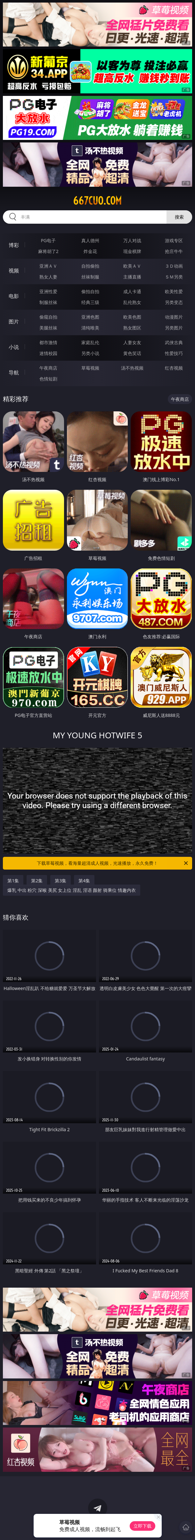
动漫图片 (174, 317)
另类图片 (174, 328)
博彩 (14, 245)
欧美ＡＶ (132, 266)
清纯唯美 (90, 328)
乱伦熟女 (132, 302)
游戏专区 (174, 240)
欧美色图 (132, 317)
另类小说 (90, 353)
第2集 (37, 881)
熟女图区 (132, 328)
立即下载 (142, 1526)
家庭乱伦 (90, 342)
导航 (14, 372)
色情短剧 (48, 379)
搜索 (179, 217)
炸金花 (90, 251)
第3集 (60, 881)
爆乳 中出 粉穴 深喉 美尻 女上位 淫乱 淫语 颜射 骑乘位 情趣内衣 (71, 890)
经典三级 (90, 302)
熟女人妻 (48, 277)
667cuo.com (97, 200)
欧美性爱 (174, 291)
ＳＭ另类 (174, 277)
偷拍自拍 (90, 291)
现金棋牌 (132, 251)
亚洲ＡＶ (48, 266)
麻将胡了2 (48, 251)
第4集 (84, 881)
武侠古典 (174, 342)
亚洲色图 (90, 317)
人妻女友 (132, 342)
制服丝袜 (48, 302)
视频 (14, 270)
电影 (14, 296)
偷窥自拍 (48, 317)
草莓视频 (90, 368)
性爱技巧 (174, 353)
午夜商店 (48, 368)
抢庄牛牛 (174, 251)
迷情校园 (48, 353)
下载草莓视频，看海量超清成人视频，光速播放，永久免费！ (113, 863)
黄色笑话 (132, 353)
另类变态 (174, 302)
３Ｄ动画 (174, 266)
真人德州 (90, 240)
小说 (14, 347)
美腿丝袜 (48, 328)
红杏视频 (174, 368)
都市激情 (48, 342)
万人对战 (132, 240)
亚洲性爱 (48, 291)
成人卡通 (132, 291)
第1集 (13, 881)
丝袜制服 (90, 277)
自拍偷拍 (90, 266)
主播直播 (132, 277)
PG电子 (48, 240)
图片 (14, 321)
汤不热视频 (132, 368)
